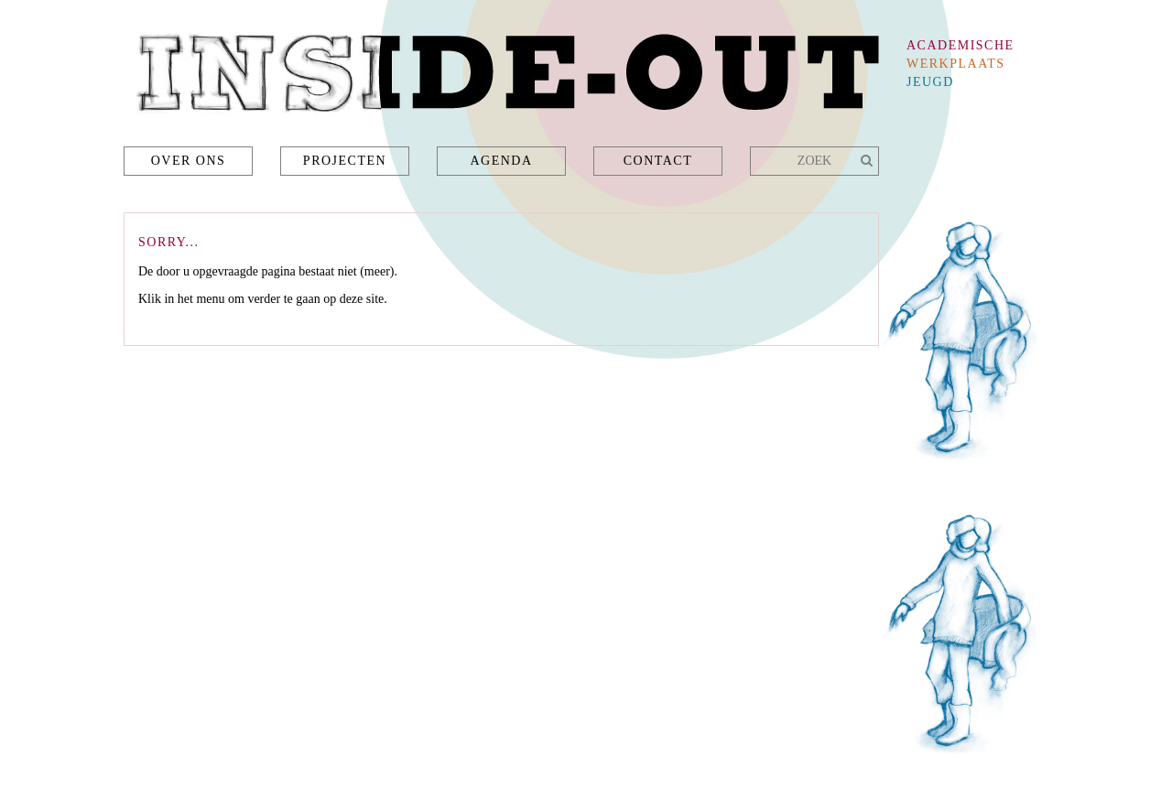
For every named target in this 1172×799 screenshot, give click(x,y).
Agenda (501, 160)
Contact (658, 160)
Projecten (344, 160)
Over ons (188, 160)
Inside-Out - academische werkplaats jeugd (501, 78)
